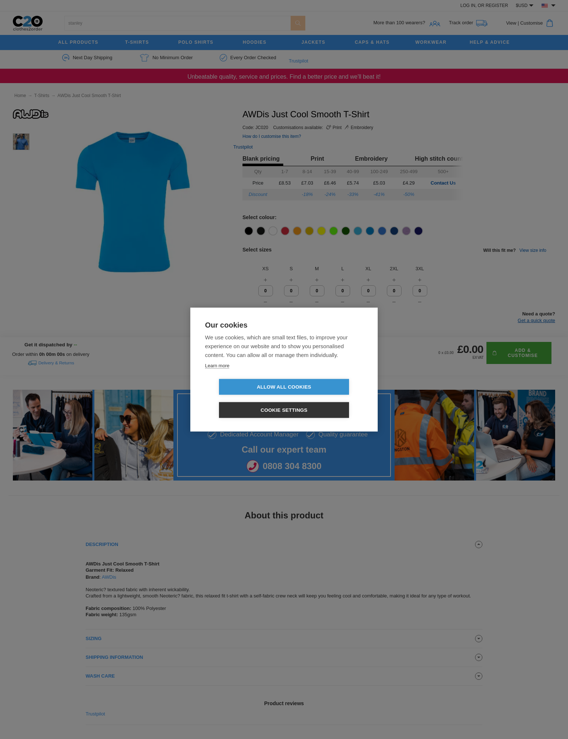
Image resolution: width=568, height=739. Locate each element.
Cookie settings (326, 398)
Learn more (217, 377)
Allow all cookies (242, 398)
